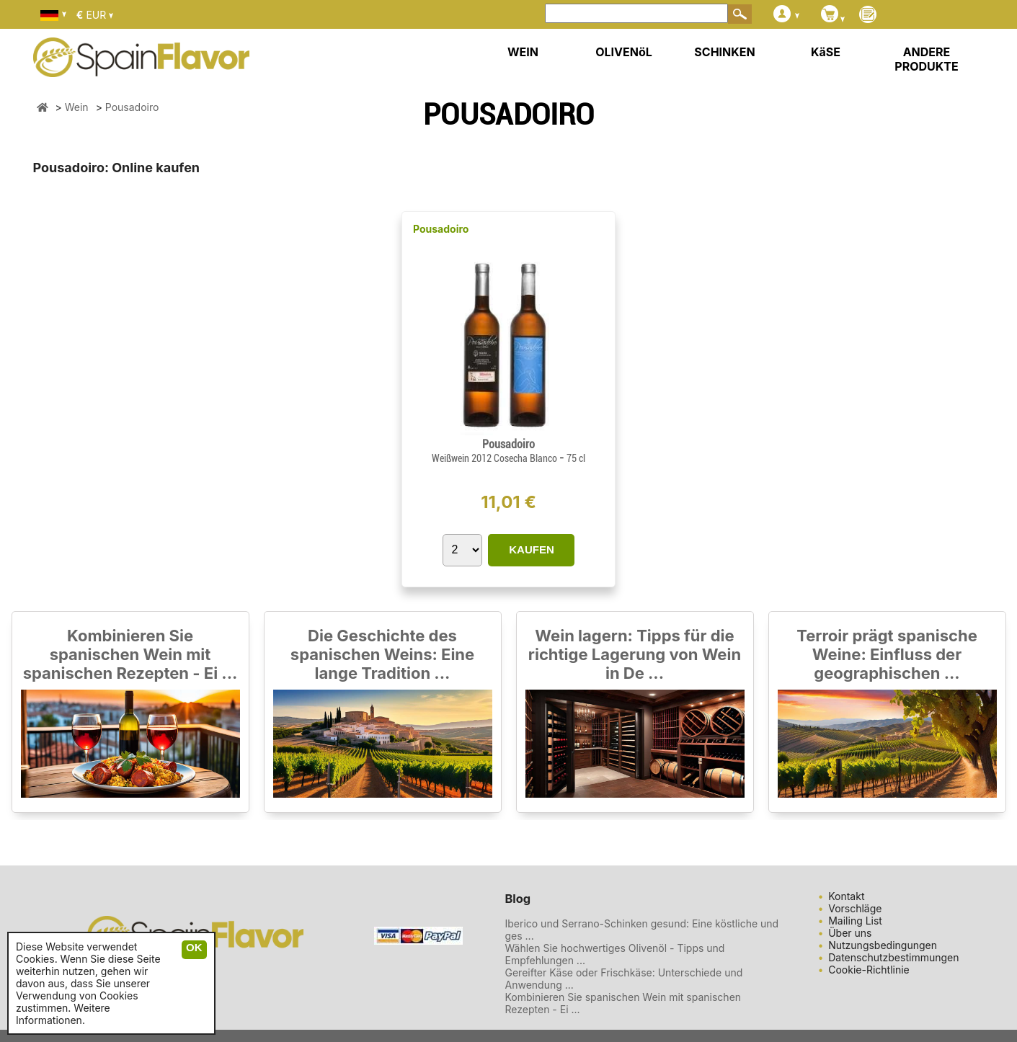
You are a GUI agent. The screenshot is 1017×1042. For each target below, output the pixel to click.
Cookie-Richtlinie (869, 969)
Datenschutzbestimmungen (893, 957)
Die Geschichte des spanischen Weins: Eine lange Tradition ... (382, 654)
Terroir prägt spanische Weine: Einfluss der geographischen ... (886, 654)
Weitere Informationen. (63, 1014)
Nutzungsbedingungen (882, 945)
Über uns (849, 933)
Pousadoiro (440, 229)
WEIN (522, 52)
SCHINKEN (724, 52)
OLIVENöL (623, 52)
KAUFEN (531, 549)
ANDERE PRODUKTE (926, 59)
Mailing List (855, 920)
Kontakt (846, 896)
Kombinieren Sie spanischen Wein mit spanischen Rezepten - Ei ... (130, 654)
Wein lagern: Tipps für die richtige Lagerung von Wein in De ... (634, 654)
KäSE (825, 52)
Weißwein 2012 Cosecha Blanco (495, 458)
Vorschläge (854, 908)
